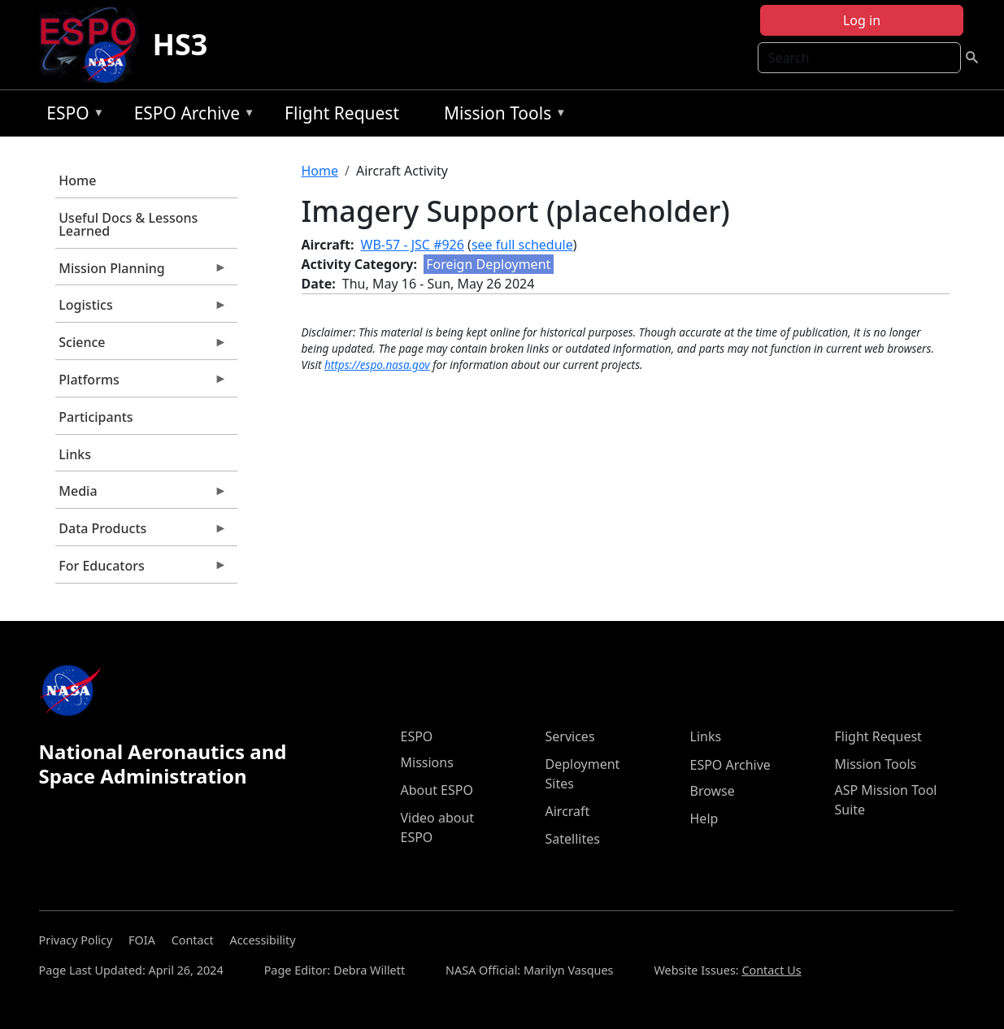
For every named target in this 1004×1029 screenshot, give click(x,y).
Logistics (141, 309)
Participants (96, 417)
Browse (712, 791)
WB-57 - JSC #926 (412, 245)
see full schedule (522, 245)
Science (141, 346)
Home (77, 180)
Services (570, 736)
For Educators (141, 570)
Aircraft (567, 811)
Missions (427, 762)
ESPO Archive (190, 116)
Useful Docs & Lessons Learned (128, 224)
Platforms (141, 384)
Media (141, 495)
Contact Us (771, 970)
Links (75, 454)
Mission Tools (501, 116)
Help (704, 818)
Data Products (141, 532)
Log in (861, 20)
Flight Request (342, 113)
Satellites (572, 839)
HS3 (179, 44)
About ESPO (437, 790)
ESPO (71, 116)
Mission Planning (141, 272)
